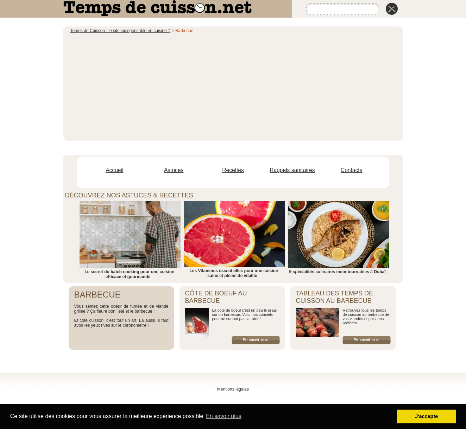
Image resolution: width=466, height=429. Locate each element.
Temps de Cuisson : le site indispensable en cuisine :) (120, 30)
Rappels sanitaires (292, 170)
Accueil (114, 170)
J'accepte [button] (426, 416)
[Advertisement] (233, 86)
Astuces (173, 170)
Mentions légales (233, 389)
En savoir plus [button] (223, 416)
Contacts (352, 170)
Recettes (233, 170)
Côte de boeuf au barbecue (216, 297)
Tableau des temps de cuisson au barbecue (334, 297)
